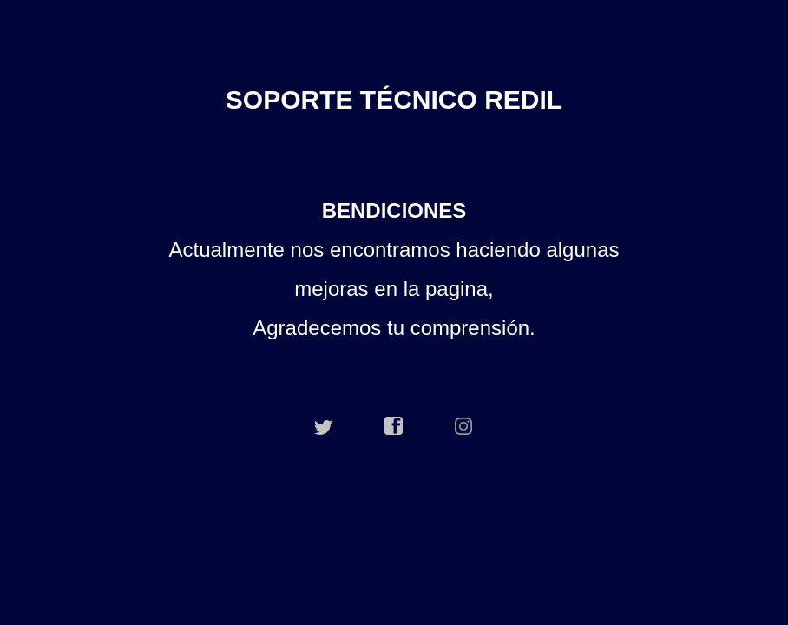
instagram (464, 426)
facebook (394, 426)
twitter (323, 426)
